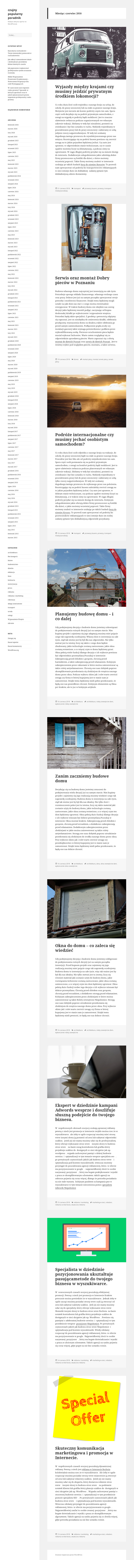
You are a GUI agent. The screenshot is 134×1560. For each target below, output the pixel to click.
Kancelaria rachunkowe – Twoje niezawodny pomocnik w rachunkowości (19, 53)
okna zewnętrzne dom (109, 864)
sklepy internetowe (15, 604)
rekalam (109, 1202)
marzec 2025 (12, 168)
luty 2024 (11, 207)
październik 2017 (14, 435)
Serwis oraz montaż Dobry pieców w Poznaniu (82, 280)
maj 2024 (11, 195)
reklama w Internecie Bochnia (96, 1469)
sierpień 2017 (13, 439)
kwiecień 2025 (13, 164)
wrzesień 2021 (13, 306)
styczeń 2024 (12, 211)
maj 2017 (11, 451)
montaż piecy (87, 359)
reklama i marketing (15, 596)
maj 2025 (11, 160)
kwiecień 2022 (13, 278)
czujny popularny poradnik (15, 14)
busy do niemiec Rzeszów (93, 164)
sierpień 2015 (13, 522)
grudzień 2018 (13, 396)
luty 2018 (11, 423)
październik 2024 (14, 176)
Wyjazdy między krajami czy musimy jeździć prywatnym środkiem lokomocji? (84, 91)
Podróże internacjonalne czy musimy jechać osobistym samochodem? (84, 439)
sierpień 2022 (13, 262)
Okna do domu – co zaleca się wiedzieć (85, 948)
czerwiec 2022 (13, 270)
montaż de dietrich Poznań (67, 341)
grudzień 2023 (13, 215)
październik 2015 (14, 514)
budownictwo (13, 564)
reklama (11, 592)
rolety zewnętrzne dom (104, 701)
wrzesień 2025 (13, 148)
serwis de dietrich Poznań (98, 341)
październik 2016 (14, 475)
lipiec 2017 (12, 443)
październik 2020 (14, 345)
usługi (10, 615)
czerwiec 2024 (13, 191)
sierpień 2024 (13, 184)
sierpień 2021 (13, 310)
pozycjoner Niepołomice (87, 1323)
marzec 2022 (12, 282)
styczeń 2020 (12, 368)
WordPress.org (13, 650)
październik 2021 (14, 302)
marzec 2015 (12, 537)
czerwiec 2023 (13, 231)
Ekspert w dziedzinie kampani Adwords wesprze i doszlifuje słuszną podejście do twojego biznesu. (86, 1112)
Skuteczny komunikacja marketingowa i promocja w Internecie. (84, 1452)
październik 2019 (14, 372)
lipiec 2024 (12, 188)
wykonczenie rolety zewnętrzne (66, 704)
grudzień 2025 (13, 140)
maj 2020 (11, 361)
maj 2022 (11, 274)
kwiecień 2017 (13, 455)
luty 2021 (11, 333)
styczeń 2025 (12, 172)
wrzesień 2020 (13, 349)
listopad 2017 (13, 431)
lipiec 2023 (12, 227)
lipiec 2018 (12, 408)
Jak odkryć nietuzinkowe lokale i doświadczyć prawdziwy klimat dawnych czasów (19, 61)
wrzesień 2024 (13, 180)
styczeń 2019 (12, 392)
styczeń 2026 (12, 136)
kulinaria (11, 580)
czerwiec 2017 (13, 447)
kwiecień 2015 (13, 534)
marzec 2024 (12, 203)
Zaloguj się (12, 638)
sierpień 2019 (13, 376)
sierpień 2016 (13, 482)
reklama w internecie (63, 1205)
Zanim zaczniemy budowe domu (82, 778)
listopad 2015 (13, 510)
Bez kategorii (13, 556)
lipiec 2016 (12, 486)
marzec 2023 (12, 243)
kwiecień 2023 (13, 239)
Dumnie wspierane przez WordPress (68, 1555)
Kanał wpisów (13, 642)
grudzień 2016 (13, 471)
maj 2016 (11, 494)
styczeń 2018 (12, 427)
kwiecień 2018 (13, 416)
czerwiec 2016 (13, 490)
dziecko (10, 568)
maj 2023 (11, 235)
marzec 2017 (12, 459)
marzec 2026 (12, 129)
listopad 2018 (13, 400)
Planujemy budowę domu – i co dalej (84, 616)
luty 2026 (11, 133)
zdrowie (11, 623)
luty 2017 (11, 463)
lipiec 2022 (12, 266)
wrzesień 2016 (13, 478)
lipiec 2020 (12, 357)
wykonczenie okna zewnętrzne (66, 866)
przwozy (101, 188)
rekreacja (11, 600)
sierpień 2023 (13, 223)
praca (10, 588)
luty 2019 (11, 388)
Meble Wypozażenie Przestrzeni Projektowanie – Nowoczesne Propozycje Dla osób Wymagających (18, 80)
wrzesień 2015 (13, 518)
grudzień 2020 (13, 341)
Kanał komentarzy (15, 646)
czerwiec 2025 (13, 156)
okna (98, 864)
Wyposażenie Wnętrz (16, 619)
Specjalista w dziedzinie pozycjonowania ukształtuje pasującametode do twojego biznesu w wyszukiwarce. (84, 1276)
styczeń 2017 (12, 467)
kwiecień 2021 (13, 325)
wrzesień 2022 (13, 258)
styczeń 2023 (12, 247)
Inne (9, 576)
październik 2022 (14, 254)
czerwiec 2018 (13, 412)
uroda (10, 611)
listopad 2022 (13, 250)
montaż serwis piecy (100, 359)
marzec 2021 (12, 329)
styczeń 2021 (12, 337)
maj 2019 (11, 384)
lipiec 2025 (12, 152)
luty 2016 (11, 498)
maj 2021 (11, 321)
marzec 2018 (12, 420)
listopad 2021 (13, 298)
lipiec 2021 (12, 313)
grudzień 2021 (13, 294)
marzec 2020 (12, 364)
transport (11, 607)
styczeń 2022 (12, 290)
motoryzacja (12, 584)
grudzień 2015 (13, 506)
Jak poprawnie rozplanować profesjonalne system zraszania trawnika (19, 70)
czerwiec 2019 (13, 380)
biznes (10, 560)
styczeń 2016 (12, 502)
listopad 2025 (13, 144)
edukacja (11, 572)
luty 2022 (11, 286)
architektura (12, 552)
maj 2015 (11, 530)
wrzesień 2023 (13, 219)
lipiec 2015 (12, 526)
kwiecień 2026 (13, 125)
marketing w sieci (98, 1202)
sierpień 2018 (13, 404)
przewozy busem (91, 188)
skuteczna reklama (78, 1205)
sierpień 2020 (13, 353)
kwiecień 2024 (13, 199)
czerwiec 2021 (13, 317)
